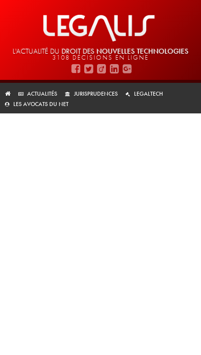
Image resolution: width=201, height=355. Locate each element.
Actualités (42, 94)
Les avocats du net (40, 104)
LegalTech (148, 94)
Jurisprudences (96, 94)
